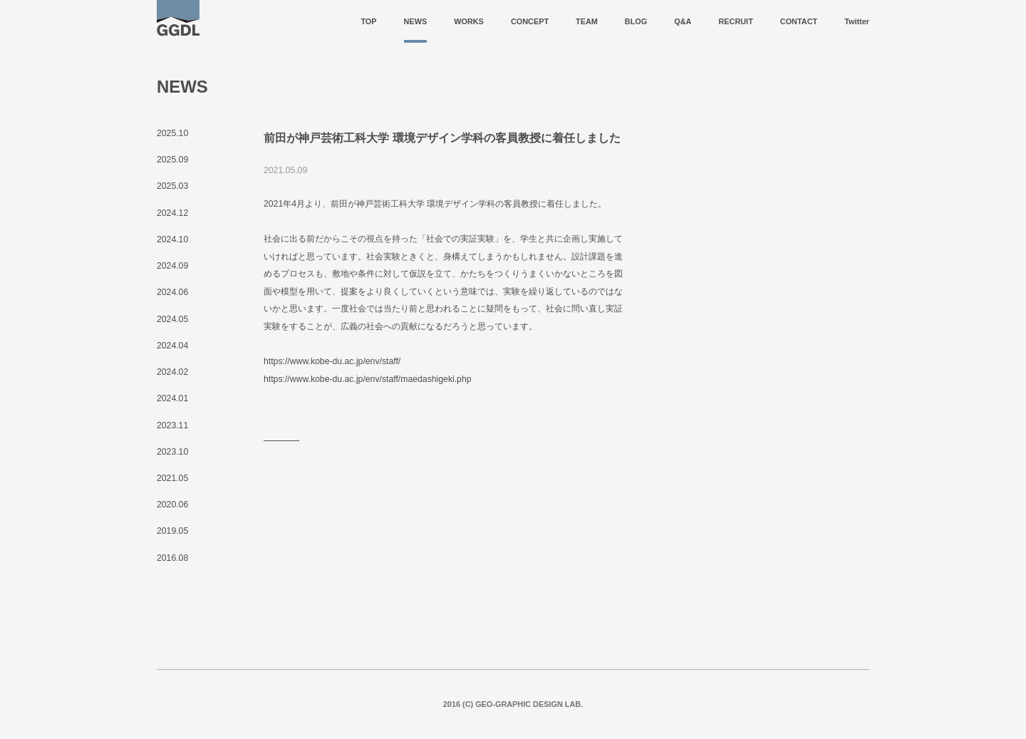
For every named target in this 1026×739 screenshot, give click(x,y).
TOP (368, 21)
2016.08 (172, 558)
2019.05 (172, 531)
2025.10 (172, 133)
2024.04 (172, 345)
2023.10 (172, 452)
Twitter (856, 21)
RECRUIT (735, 21)
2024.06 (172, 292)
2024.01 (172, 398)
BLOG (636, 21)
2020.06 (172, 504)
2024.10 (172, 239)
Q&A (682, 21)
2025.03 (172, 186)
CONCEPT (530, 21)
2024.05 (172, 319)
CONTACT (798, 21)
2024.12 (172, 213)
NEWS (416, 21)
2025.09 (172, 159)
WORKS (469, 21)
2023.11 (172, 425)
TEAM (587, 21)
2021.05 (172, 478)
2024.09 (172, 266)
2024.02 (172, 372)
